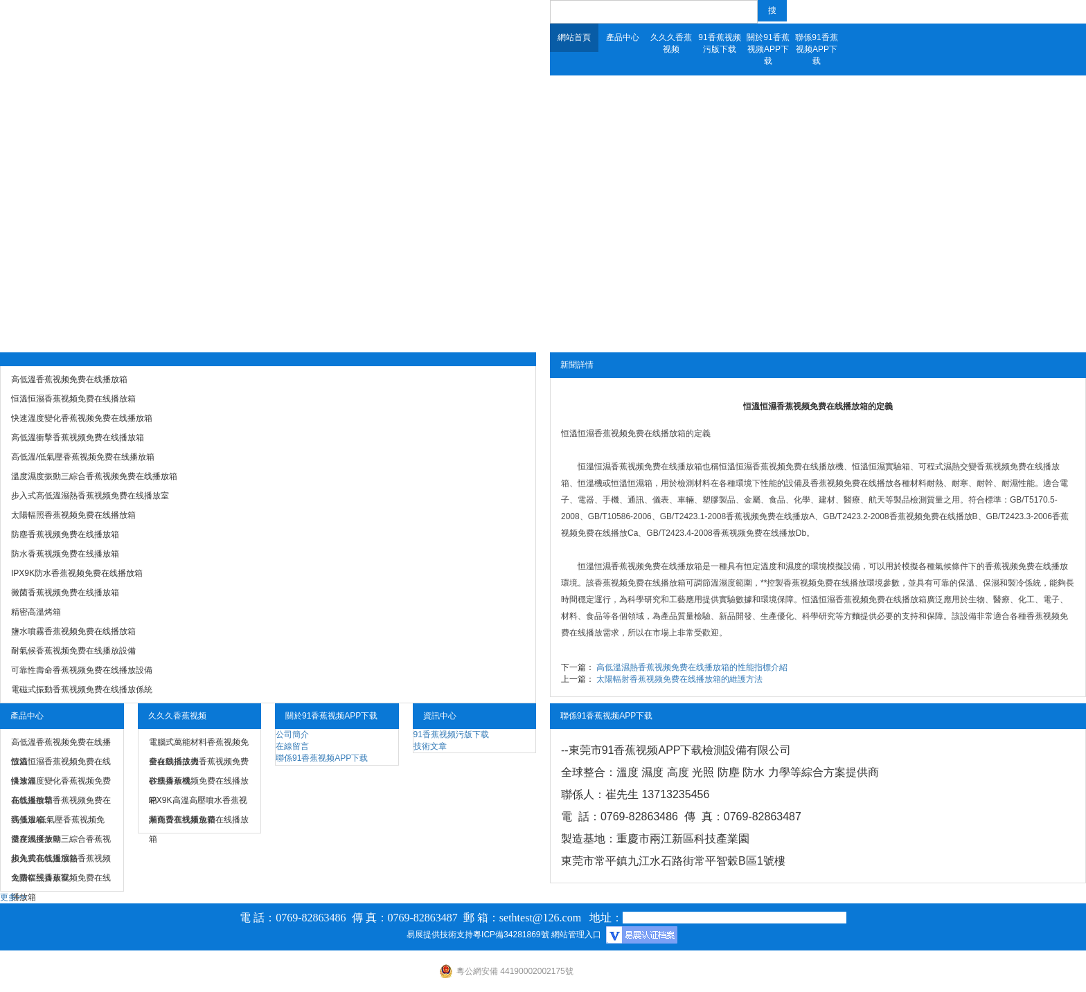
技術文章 (430, 746)
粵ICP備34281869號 (511, 934)
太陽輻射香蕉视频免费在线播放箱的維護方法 (679, 679)
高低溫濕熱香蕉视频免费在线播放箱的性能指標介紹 (691, 667)
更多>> (13, 897)
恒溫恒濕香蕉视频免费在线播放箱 (623, 433)
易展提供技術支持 (440, 934)
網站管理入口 (576, 934)
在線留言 (292, 746)
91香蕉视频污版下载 (719, 43)
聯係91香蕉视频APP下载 (816, 49)
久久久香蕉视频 (671, 43)
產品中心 (622, 37)
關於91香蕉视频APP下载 (768, 49)
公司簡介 (292, 734)
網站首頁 (574, 37)
